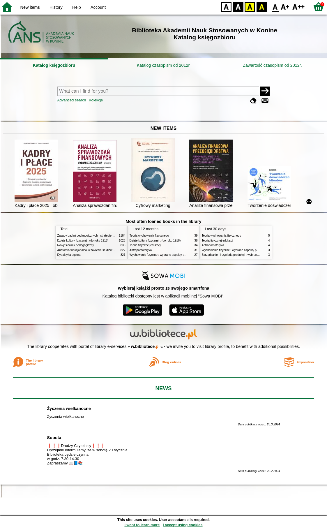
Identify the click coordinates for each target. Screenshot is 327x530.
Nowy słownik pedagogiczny (75, 245)
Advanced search (71, 100)
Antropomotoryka (141, 250)
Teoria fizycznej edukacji (145, 245)
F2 (298, 6)
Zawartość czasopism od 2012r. (272, 65)
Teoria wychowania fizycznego (149, 235)
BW (238, 6)
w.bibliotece (145, 346)
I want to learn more (142, 525)
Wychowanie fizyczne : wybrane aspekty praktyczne (163, 254)
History (56, 7)
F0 (275, 6)
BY (262, 6)
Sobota (54, 437)
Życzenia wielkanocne (69, 408)
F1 (285, 6)
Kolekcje (96, 100)
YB (250, 6)
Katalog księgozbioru (54, 65)
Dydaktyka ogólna (69, 254)
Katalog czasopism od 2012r (163, 65)
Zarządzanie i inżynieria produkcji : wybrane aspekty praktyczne (243, 254)
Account (98, 7)
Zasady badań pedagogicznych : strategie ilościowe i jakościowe (99, 235)
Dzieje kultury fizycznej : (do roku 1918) (83, 240)
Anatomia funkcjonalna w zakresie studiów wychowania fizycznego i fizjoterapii (108, 250)
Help (76, 7)
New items (30, 7)
